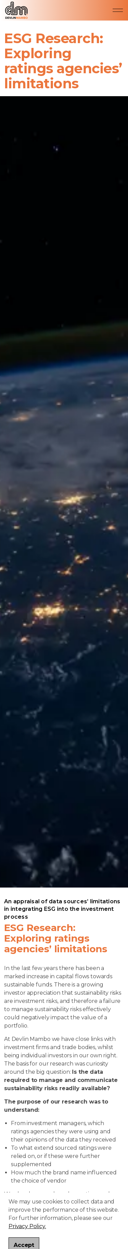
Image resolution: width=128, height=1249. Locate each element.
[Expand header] (118, 10)
